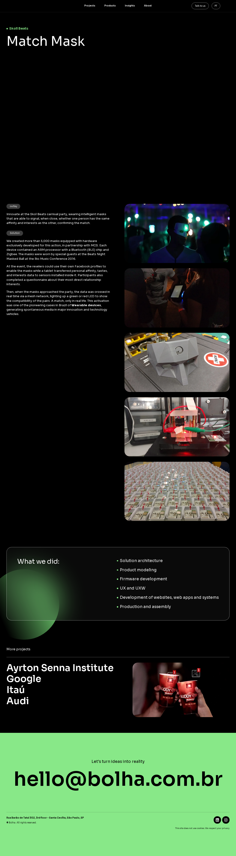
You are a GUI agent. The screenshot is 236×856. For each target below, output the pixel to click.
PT (216, 5)
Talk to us (200, 5)
